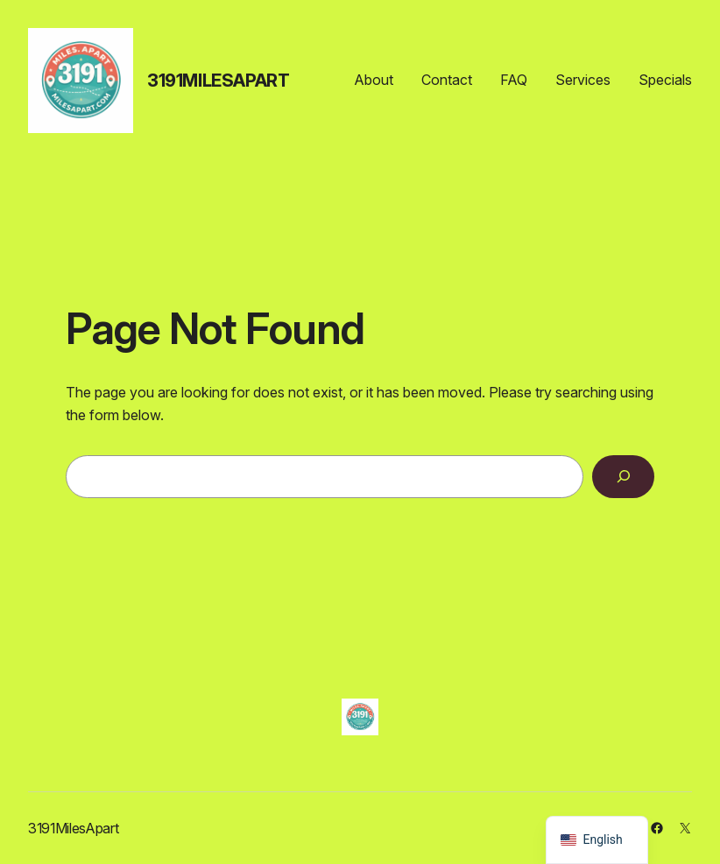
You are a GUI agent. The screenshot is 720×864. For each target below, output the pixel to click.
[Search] (623, 476)
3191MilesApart (218, 80)
